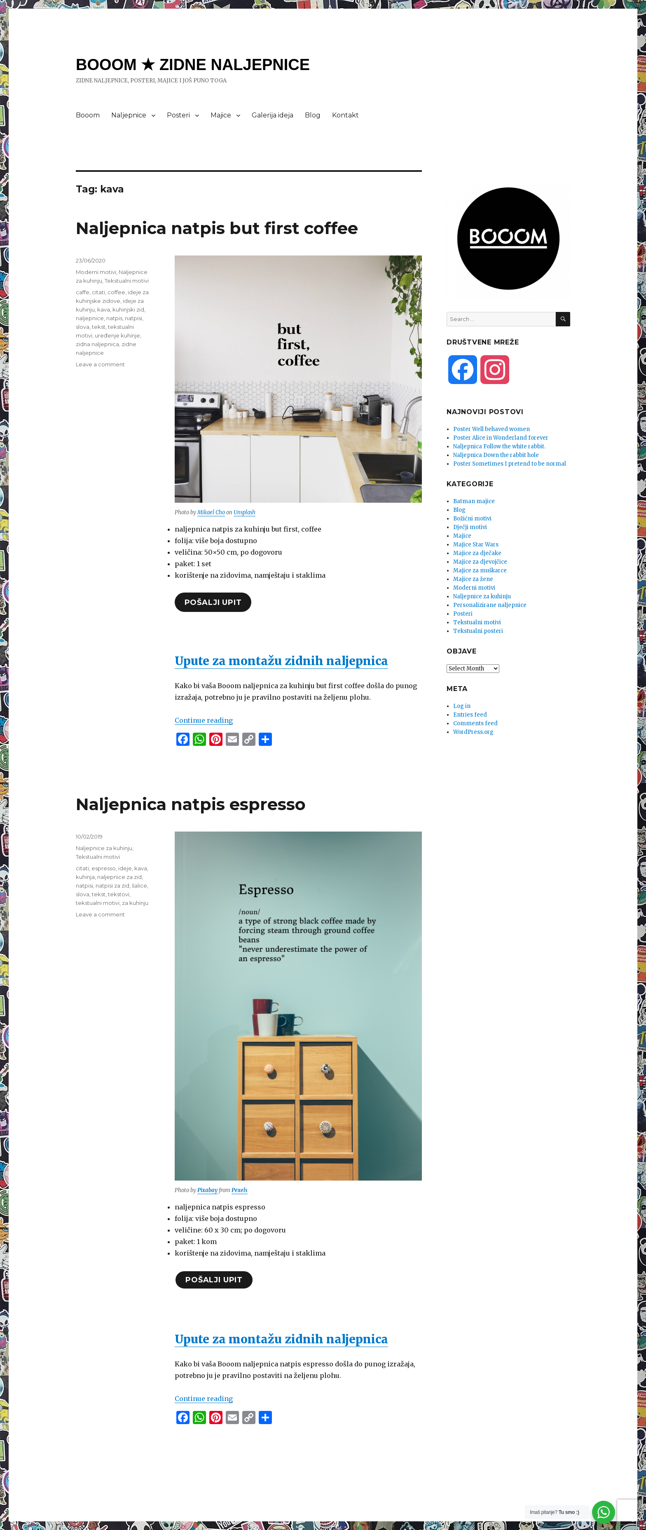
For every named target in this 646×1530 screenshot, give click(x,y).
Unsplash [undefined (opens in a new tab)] (244, 512)
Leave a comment (100, 364)
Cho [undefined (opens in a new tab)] (220, 512)
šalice (139, 885)
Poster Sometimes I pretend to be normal (509, 463)
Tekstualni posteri (478, 631)
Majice (221, 115)
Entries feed (470, 714)
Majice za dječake (477, 553)
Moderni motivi (96, 272)
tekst (98, 326)
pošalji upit (213, 602)
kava (103, 309)
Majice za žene (473, 579)
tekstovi (118, 894)
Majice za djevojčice (480, 561)
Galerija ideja (272, 115)
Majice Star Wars (476, 544)
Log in (461, 706)
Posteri (178, 115)
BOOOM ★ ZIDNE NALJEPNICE (193, 64)
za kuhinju (135, 903)
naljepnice (90, 318)
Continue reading (204, 720)
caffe (82, 292)
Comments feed (475, 723)
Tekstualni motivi (127, 280)
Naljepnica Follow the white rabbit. (499, 446)
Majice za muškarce (480, 570)
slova (82, 326)
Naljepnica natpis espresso (191, 804)
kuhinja (85, 877)
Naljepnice (128, 115)
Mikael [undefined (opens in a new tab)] (205, 512)
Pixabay (207, 1190)
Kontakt (345, 115)
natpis (114, 318)
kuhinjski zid (128, 309)
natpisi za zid (112, 885)
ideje (125, 868)
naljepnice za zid (119, 877)
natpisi (133, 318)
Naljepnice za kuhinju (104, 848)
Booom (88, 115)
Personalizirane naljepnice (490, 605)
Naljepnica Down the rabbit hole (496, 455)
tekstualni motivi (97, 903)
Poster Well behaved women (491, 429)
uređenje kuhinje (117, 335)
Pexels (240, 1190)
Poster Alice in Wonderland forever (500, 437)
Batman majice (474, 501)
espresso (103, 868)
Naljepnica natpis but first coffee (217, 228)
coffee (116, 292)
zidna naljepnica (97, 344)
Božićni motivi (472, 518)
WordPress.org (473, 732)
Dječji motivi (470, 527)
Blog (313, 115)
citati (98, 292)
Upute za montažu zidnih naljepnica (281, 661)
